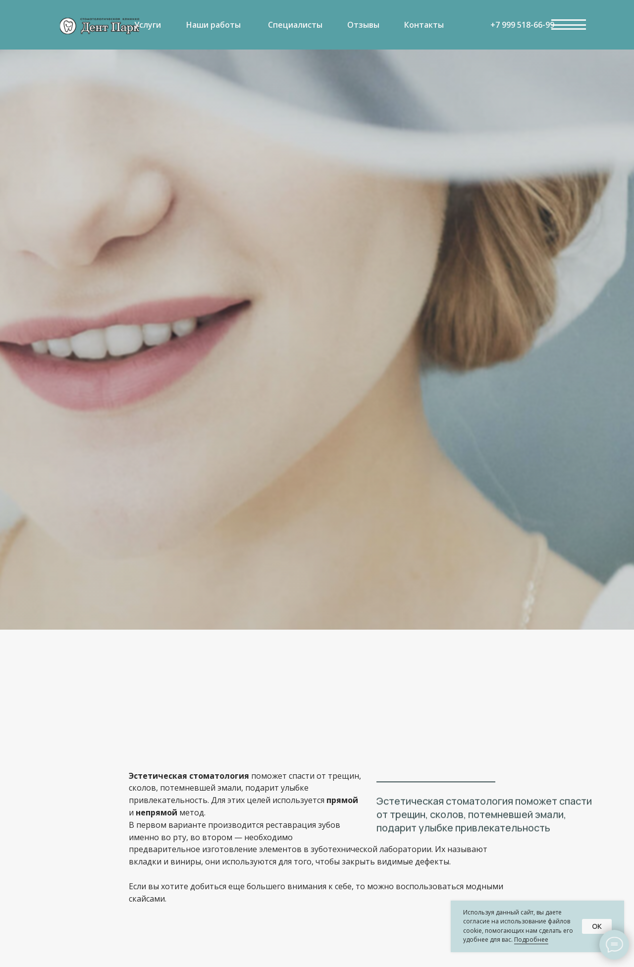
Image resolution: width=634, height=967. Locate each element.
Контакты (424, 24)
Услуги (147, 24)
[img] (99, 26)
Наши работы (213, 24)
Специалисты (295, 24)
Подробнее (531, 939)
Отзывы (363, 24)
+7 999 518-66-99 (522, 24)
